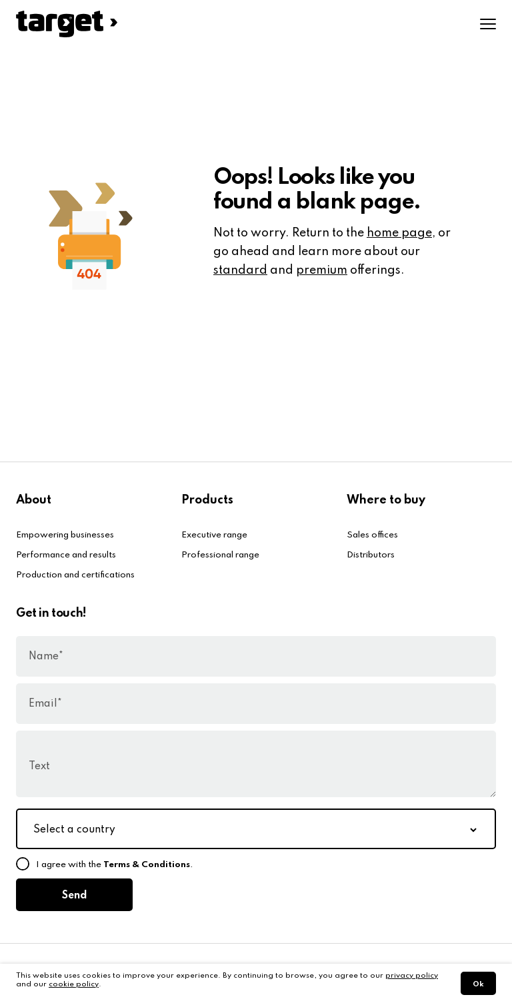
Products (207, 500)
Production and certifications (75, 575)
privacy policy (411, 976)
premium (321, 270)
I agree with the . (114, 864)
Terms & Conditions (146, 864)
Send (74, 895)
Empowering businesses (65, 535)
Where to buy (386, 500)
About (33, 500)
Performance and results (66, 555)
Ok (478, 984)
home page (399, 233)
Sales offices (372, 535)
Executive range (214, 535)
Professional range (220, 555)
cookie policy (74, 984)
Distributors (371, 555)
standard (240, 270)
